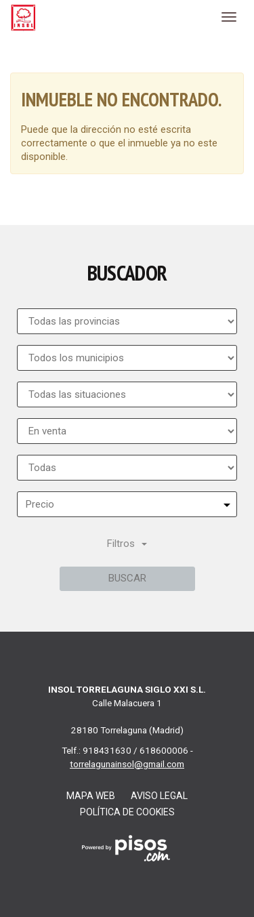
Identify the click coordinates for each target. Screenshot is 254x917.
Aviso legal (159, 795)
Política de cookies (127, 812)
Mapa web (90, 795)
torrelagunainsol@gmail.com (127, 763)
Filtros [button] (127, 543)
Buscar (127, 578)
